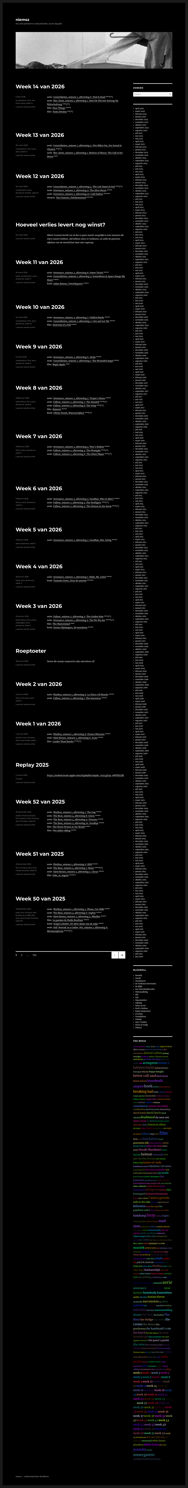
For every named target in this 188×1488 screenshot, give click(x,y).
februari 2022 (140, 246)
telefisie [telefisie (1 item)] (168, 1305)
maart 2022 (140, 243)
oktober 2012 (140, 553)
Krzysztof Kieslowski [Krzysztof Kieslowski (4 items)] (157, 1193)
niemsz (22, 19)
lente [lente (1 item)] (148, 1206)
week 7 (19, 453)
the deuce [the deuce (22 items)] (149, 1324)
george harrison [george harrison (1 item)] (155, 1143)
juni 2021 (139, 268)
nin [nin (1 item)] (158, 1248)
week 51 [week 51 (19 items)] (149, 1433)
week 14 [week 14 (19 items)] (152, 1386)
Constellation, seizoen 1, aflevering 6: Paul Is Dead (79, 97)
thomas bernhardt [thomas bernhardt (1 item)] (149, 1348)
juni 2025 (139, 136)
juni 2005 (139, 792)
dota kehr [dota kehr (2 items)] (137, 1125)
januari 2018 (140, 380)
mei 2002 (139, 893)
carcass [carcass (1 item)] (162, 1092)
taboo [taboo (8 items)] (164, 1301)
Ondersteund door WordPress (36, 1476)
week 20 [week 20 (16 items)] (141, 1394)
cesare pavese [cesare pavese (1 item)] (139, 1096)
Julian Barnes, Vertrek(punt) (68, 283)
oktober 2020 (140, 290)
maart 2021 (140, 276)
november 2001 (141, 910)
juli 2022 (138, 232)
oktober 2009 (140, 649)
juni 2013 (139, 531)
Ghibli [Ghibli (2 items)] (166, 1143)
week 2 (19, 701)
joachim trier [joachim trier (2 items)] (150, 1180)
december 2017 (141, 383)
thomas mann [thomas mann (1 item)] (139, 1352)
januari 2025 (140, 150)
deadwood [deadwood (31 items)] (147, 1117)
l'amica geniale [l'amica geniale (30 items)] (158, 1198)
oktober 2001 (140, 913)
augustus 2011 (141, 589)
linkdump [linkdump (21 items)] (139, 1215)
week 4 (19, 583)
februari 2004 (140, 836)
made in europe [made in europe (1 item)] (151, 1221)
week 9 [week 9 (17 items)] (137, 1381)
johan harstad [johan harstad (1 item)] (163, 1180)
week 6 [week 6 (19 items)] (147, 1377)
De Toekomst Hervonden (145, 984)
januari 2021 (140, 281)
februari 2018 (140, 377)
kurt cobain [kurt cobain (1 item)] (143, 1198)
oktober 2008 (140, 682)
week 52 (31, 821)
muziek (19, 779)
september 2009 (142, 652)
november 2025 (141, 122)
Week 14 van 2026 (40, 86)
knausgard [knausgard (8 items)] (139, 1193)
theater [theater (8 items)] (137, 1314)
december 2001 (141, 907)
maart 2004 (140, 833)
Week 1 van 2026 (38, 723)
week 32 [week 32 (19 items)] (159, 1407)
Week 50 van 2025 (40, 898)
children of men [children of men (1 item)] (162, 1096)
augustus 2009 (141, 655)
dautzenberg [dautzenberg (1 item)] (165, 1109)
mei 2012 (139, 564)
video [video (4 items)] (159, 1366)
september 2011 (141, 586)
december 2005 (141, 775)
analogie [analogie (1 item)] (144, 1057)
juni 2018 (139, 366)
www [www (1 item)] (164, 1445)
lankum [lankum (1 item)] (154, 1202)
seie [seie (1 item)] (165, 1277)
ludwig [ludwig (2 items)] (158, 1216)
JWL (137, 995)
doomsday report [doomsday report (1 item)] (162, 1121)
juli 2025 (138, 133)
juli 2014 (138, 495)
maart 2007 (140, 734)
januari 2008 (140, 707)
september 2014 (141, 490)
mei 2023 (139, 204)
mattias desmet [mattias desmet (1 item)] (163, 1227)
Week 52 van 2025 (40, 801)
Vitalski (138, 1019)
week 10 (28, 324)
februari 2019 (140, 344)
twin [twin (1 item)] (159, 1357)
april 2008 (139, 699)
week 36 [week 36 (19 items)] (163, 1411)
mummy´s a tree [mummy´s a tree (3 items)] (157, 1243)
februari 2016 (140, 443)
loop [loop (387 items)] (151, 1215)
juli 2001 (138, 921)
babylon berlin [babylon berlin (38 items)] (143, 1067)
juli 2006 (139, 756)
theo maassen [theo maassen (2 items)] (155, 1337)
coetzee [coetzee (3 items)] (141, 1102)
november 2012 (141, 550)
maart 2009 (140, 668)
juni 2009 (139, 660)
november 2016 (141, 419)
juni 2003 (139, 858)
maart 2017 (140, 408)
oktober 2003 (140, 847)
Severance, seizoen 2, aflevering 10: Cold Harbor (78, 194)
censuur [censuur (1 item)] (168, 1092)
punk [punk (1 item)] (165, 1266)
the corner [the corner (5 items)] (159, 1319)
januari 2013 (140, 545)
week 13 (23, 152)
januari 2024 (140, 183)
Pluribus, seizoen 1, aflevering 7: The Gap (74, 812)
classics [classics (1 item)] (142, 1099)
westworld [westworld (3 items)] (147, 1441)
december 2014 (141, 482)
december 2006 (141, 742)
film (29, 100)
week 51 (33, 870)
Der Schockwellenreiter (145, 989)
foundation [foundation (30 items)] (150, 1139)
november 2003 (141, 844)
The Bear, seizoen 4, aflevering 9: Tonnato (75, 819)
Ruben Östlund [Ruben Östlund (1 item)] (157, 1274)
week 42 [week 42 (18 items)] (153, 1420)
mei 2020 (139, 303)
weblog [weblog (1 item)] (168, 1369)
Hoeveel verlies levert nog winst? (60, 224)
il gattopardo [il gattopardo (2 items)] (139, 1170)
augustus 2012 (141, 559)
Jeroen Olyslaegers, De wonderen (70, 627)
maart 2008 (140, 701)
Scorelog (139, 1014)
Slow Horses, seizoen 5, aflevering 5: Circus (75, 871)
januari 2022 (140, 248)
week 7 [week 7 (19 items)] (156, 1377)
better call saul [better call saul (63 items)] (144, 1076)
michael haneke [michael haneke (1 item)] (154, 1230)
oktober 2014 (140, 487)
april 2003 (139, 863)
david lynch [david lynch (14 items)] (153, 1112)
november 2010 (141, 613)
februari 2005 (140, 803)
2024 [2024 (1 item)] (157, 1046)
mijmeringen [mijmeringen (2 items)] (139, 1236)
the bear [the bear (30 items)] (147, 1314)
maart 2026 (140, 111)
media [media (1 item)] (144, 1230)
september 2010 (141, 619)
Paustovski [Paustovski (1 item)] (158, 1262)
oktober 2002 (140, 880)
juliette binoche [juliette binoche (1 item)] (153, 1186)
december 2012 (141, 548)
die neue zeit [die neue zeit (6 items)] (162, 1117)
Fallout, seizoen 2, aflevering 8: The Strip (74, 405)
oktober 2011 (140, 583)
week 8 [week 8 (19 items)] (165, 1377)
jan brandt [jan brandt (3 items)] (163, 1173)
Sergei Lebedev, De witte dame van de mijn (75, 923)
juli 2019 (138, 331)
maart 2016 (140, 441)
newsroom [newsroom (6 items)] (150, 1247)
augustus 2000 (141, 951)
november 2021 (141, 254)
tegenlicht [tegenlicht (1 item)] (160, 1305)
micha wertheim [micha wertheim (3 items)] (148, 1233)
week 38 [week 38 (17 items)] (149, 1416)
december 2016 (141, 416)
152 (35, 955)
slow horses (25, 740)
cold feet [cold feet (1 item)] (148, 1102)
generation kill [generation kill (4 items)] (140, 1143)
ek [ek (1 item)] (153, 1128)
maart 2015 (140, 473)
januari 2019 (140, 347)
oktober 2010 (140, 616)
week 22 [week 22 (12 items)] (163, 1394)
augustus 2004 (141, 819)
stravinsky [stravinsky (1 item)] (137, 1302)
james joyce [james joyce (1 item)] (153, 1173)
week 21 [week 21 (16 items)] (152, 1394)
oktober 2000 (140, 946)
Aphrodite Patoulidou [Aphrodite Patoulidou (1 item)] (152, 1059)
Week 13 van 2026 (40, 135)
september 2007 (142, 718)
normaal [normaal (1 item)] (136, 1252)
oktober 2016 (140, 421)
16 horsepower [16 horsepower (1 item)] (139, 1046)
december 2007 (141, 710)
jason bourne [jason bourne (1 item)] (138, 1177)
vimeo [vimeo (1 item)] (165, 1366)
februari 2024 (140, 180)
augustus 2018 (141, 361)
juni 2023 (139, 202)
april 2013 (139, 537)
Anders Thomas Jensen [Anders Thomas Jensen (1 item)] (158, 1057)
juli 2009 (139, 657)
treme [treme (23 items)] (168, 1352)
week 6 (19, 505)
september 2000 (142, 948)
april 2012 (139, 567)
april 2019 (139, 339)
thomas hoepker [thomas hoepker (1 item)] (164, 1348)
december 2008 (141, 677)
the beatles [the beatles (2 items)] (159, 1315)
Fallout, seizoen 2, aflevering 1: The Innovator (77, 698)
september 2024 (142, 161)
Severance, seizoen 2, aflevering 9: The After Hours (79, 190)
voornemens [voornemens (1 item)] (145, 1369)
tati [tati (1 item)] (145, 1305)
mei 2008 (139, 696)
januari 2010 (140, 641)
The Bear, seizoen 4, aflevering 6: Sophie (74, 912)
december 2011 (141, 578)
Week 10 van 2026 (40, 307)
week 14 (29, 103)
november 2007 (141, 712)
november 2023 (141, 188)
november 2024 (141, 155)
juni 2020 (139, 301)
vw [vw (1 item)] (163, 1369)
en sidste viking (62, 830)
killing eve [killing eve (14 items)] (152, 1189)
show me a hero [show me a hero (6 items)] (155, 1288)
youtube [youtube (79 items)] (139, 1449)
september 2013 (141, 523)
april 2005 (139, 797)
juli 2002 (138, 888)
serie (23, 103)
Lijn (137, 997)
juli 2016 (138, 430)
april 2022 (139, 240)
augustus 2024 (141, 163)
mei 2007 (139, 729)
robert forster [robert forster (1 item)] (145, 1274)
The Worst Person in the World (69, 826)
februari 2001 (140, 935)
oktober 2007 (140, 715)
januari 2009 (140, 674)
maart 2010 (140, 635)
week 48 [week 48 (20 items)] (149, 1429)
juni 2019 (139, 333)
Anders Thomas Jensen (25, 816)
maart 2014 (140, 506)
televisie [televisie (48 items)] (139, 1310)
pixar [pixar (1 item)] (145, 1266)
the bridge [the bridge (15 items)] (146, 1319)
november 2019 (141, 320)
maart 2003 (140, 866)
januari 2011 (140, 608)
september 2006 (142, 751)
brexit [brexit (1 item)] (155, 1092)
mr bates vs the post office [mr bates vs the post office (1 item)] (161, 1240)
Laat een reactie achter (25, 107)
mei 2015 (139, 468)
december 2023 (141, 185)
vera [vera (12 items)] (144, 1365)
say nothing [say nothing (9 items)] (144, 1277)
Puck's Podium (141, 1008)
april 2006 (139, 764)
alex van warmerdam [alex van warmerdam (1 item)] (154, 1049)
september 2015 (141, 457)
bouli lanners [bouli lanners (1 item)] (164, 1087)
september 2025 (142, 128)
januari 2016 (140, 446)
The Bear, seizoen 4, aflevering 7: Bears (73, 868)
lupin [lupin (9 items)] (165, 1215)
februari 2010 (140, 638)
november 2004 (141, 811)
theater (28, 193)
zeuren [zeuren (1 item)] (149, 1450)
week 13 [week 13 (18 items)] (141, 1386)
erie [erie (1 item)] (164, 1128)
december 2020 (141, 284)
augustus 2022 (141, 229)
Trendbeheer (140, 1017)
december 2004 (141, 808)
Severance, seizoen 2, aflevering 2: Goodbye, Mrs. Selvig (82, 540)
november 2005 (141, 778)
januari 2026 (140, 117)
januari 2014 (140, 512)
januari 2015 (140, 479)
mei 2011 (138, 597)
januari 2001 (140, 937)
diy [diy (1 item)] (148, 1121)
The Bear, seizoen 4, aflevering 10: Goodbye (75, 823)
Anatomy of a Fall (62, 324)
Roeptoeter (31, 651)
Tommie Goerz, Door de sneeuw (69, 580)
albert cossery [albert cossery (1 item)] (139, 1049)
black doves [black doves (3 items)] (162, 1076)
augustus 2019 (141, 328)
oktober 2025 (140, 125)
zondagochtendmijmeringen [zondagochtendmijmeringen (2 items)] (147, 1459)
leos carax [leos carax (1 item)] (155, 1206)
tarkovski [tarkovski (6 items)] (138, 1305)
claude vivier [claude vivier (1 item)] (151, 1099)
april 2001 (139, 929)
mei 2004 (139, 828)
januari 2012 (140, 575)
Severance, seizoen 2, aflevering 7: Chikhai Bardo (78, 317)
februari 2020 (140, 312)
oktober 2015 (140, 454)
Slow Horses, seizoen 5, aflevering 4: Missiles (76, 916)
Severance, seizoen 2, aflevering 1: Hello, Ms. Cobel (79, 577)
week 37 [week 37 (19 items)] (138, 1416)
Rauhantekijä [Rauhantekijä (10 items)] (152, 1269)
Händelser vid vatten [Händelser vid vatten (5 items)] (160, 1166)
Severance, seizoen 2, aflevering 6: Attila (74, 357)
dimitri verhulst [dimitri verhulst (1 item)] (139, 1121)
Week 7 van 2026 (39, 436)
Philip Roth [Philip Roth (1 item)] (138, 1266)
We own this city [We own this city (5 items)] (156, 1437)
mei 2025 (139, 139)
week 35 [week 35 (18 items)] (152, 1411)
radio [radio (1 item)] (169, 1266)
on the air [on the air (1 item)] (146, 1255)
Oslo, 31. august (61, 875)
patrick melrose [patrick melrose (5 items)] (145, 1262)
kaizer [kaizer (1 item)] (162, 1186)
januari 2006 (140, 773)
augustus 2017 (141, 394)
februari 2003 (140, 869)
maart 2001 (140, 932)
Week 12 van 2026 (40, 176)
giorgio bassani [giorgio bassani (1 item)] (139, 1146)
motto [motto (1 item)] (135, 1240)
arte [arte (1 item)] (140, 1063)
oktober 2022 (140, 224)
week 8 (28, 404)
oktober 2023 (140, 191)
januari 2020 (140, 314)
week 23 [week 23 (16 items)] (138, 1398)
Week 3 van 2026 (39, 606)
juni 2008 (139, 693)
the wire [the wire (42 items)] (139, 1344)
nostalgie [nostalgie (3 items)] (145, 1252)
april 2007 (139, 731)
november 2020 (141, 287)
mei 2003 (139, 860)
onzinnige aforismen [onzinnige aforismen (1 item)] (159, 1255)
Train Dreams (60, 111)
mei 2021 (139, 270)
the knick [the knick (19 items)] (139, 1332)
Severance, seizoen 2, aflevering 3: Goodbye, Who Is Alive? (83, 499)
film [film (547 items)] (163, 1133)
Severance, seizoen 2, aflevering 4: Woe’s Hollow (78, 446)
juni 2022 (139, 235)
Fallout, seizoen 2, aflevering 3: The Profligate (77, 502)
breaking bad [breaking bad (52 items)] (143, 1091)
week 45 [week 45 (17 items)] (149, 1424)
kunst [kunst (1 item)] (135, 1198)
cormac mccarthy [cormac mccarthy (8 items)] (158, 1106)
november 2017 (141, 386)
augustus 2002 (141, 885)
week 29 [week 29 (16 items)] (163, 1403)
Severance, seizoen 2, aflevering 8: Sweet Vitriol (78, 272)
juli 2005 (138, 789)
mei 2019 (139, 336)
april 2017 (139, 405)
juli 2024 (138, 166)
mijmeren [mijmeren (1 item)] (161, 1233)
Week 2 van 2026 (39, 684)
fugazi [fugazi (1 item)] (160, 1139)
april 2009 (139, 666)
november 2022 (141, 221)
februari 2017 (140, 410)
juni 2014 (139, 498)
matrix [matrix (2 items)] (153, 1226)
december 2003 (141, 841)
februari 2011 (140, 605)
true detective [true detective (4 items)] (140, 1357)
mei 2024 (139, 172)
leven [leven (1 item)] (152, 1210)
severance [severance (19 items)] (139, 1288)
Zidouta (138, 1028)
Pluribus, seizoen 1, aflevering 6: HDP (72, 864)
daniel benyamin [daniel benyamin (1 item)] (152, 1109)
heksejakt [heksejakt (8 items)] (158, 1154)
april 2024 (139, 174)
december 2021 (141, 251)
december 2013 (141, 515)
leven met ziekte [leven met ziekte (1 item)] (162, 1210)
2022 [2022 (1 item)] (148, 1046)
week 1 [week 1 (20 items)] (137, 1373)
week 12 (35, 193)
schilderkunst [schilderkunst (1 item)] (157, 1277)
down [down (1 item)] (145, 1125)
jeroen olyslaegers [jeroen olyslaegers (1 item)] (152, 1177)
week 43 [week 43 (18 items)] (163, 1420)
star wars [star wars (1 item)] (143, 1297)
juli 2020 (138, 298)
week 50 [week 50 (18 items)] (138, 1433)
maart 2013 (139, 539)
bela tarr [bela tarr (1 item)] (145, 1072)
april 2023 (139, 207)
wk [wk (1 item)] (160, 1445)
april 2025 (139, 141)
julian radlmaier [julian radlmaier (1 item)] (139, 1186)
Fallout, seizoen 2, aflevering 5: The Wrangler (77, 450)
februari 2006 (141, 770)
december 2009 (141, 644)
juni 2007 (139, 726)
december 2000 (141, 940)
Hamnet (57, 409)
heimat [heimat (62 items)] (146, 1154)
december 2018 (141, 350)
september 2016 (142, 424)
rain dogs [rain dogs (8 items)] (138, 1269)
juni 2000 (139, 957)
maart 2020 (140, 309)
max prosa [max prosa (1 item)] (137, 1230)
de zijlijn (138, 986)
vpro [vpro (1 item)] (153, 1369)
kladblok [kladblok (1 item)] (162, 1190)
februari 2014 (140, 509)
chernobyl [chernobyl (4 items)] (150, 1095)
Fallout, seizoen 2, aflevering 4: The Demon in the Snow (82, 506)
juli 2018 (138, 364)
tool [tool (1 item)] (149, 1352)
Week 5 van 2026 (39, 529)
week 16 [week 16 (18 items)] (138, 1390)
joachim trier (21, 737)
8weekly (138, 975)
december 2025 (141, 119)
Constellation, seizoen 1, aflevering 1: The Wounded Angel (83, 360)
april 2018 (139, 372)
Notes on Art (140, 1006)
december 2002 (141, 874)
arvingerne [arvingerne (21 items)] (150, 1063)
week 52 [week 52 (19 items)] (160, 1433)
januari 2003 (140, 871)
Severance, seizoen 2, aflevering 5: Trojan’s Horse (79, 398)
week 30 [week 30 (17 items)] (138, 1407)
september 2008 (142, 685)
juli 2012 (138, 561)
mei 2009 (139, 663)
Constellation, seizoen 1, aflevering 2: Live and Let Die (81, 321)
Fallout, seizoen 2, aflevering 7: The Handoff (76, 402)
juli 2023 (138, 199)
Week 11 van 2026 (39, 262)
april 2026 (139, 108)
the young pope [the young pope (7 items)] (154, 1344)
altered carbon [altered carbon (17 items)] (152, 1053)
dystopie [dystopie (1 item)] (136, 1128)
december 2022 (141, 218)
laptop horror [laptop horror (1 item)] (163, 1202)
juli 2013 (138, 528)
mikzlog (138, 1003)
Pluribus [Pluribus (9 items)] (157, 1266)
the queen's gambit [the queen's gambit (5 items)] (159, 1340)
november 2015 (141, 452)
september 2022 (142, 226)
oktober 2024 (140, 158)
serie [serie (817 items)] (167, 1282)
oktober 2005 (140, 781)
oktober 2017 (140, 388)
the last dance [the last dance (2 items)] (152, 1333)
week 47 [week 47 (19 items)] (138, 1429)
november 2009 (141, 646)
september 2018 (141, 358)
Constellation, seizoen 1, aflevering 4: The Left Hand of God (84, 186)
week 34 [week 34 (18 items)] (141, 1411)
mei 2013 (139, 534)
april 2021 (139, 273)
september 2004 (142, 817)
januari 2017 (140, 413)
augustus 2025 (141, 130)
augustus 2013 (141, 526)
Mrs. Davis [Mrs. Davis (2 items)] (138, 1243)
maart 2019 (140, 342)
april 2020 (139, 306)
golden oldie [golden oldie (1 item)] (151, 1146)
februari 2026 (141, 114)
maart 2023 (140, 210)
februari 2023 (140, 213)
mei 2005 (139, 795)
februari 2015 (140, 476)
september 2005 (142, 784)
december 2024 (141, 152)
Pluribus (25, 698)
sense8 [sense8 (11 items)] (157, 1283)
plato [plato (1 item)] (150, 1266)
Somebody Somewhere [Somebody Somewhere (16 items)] (157, 1292)
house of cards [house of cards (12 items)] (152, 1162)
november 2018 (141, 353)
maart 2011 (139, 602)
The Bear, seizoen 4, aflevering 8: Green (74, 816)
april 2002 (139, 896)
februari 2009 (141, 671)
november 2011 (141, 581)
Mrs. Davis (32, 149)
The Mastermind (61, 624)
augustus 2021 (141, 262)
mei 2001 (139, 926)
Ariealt (138, 978)
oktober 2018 (140, 355)
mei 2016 (139, 435)
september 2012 (141, 556)
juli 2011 (138, 591)
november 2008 (141, 679)
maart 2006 (140, 767)
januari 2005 (140, 806)
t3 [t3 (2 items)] (160, 1302)
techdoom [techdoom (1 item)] (151, 1305)
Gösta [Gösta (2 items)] (159, 1146)
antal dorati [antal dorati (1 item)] (138, 1059)
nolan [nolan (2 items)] (169, 1248)
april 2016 (139, 438)
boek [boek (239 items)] (148, 1086)
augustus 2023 (141, 196)
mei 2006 (139, 762)
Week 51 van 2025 (40, 854)
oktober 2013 (140, 520)
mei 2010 (139, 630)
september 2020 (142, 292)
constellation (21, 100)
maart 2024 (140, 177)
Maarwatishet (141, 1000)
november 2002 (141, 877)
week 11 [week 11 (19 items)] (158, 1381)
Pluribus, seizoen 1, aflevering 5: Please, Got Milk (78, 909)
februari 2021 (140, 279)
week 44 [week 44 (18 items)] (138, 1424)
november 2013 (141, 517)
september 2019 (142, 325)
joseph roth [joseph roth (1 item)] (155, 1183)
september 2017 (141, 391)
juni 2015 (139, 465)
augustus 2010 (141, 622)
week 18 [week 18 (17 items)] (159, 1390)
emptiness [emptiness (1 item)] (158, 1128)
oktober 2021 (140, 257)
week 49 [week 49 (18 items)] (160, 1429)
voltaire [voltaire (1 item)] (136, 1369)
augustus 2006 (141, 753)
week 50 (19, 921)
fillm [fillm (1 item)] (157, 1134)
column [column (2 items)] (156, 1102)
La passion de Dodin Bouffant (68, 920)
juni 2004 (139, 825)
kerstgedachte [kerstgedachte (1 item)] (139, 1190)
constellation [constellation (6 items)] (140, 1106)
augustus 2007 (141, 720)
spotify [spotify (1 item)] (136, 1297)
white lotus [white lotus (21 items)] (151, 1444)
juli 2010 (138, 624)
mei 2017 (139, 402)
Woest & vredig (141, 1025)
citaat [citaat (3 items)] (136, 1099)
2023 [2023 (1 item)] (153, 1046)
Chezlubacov (140, 981)
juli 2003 (138, 855)
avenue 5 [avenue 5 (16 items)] (163, 1063)
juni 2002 (139, 891)
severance (20, 193)
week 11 (28, 279)
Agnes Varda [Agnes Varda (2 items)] (166, 1046)
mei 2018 (139, 369)
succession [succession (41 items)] (151, 1301)
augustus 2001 (141, 918)
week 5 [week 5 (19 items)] (137, 1377)
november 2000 (141, 943)
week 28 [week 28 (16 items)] (153, 1403)
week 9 (28, 363)
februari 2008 (140, 704)
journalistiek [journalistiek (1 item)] (166, 1183)
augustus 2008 (141, 688)
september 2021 (141, 259)
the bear (24, 821)
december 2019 (141, 317)
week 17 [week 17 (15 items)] (149, 1390)
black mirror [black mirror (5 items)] (140, 1081)
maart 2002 (140, 899)
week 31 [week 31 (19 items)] (149, 1407)
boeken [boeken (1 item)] (156, 1087)
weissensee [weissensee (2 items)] (141, 1437)
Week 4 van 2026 (39, 566)
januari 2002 (140, 904)
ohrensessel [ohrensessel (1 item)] (159, 1252)
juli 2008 (138, 690)
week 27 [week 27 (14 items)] (142, 1403)
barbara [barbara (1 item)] (158, 1068)
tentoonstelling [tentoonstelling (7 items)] (163, 1310)
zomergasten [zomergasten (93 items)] (143, 1455)
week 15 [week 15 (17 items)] (162, 1386)
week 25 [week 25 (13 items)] (160, 1398)
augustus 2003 (141, 852)
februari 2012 (140, 572)
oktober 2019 (140, 323)
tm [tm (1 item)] (146, 1352)
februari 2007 (140, 737)
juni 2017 (139, 399)
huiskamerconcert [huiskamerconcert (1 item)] (141, 1166)
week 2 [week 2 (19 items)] (146, 1373)
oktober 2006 (140, 748)
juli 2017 (138, 397)
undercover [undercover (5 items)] (154, 1361)
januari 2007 (140, 740)
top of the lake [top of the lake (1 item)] (157, 1352)
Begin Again (59, 364)
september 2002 (142, 882)
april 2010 (139, 633)
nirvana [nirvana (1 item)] (163, 1248)
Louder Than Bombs (63, 741)
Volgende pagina (122, 958)
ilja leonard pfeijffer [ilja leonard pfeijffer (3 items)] (155, 1169)
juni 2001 (139, 924)
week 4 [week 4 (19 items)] (164, 1373)
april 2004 (139, 830)
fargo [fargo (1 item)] (152, 1134)
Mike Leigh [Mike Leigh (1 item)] (150, 1236)
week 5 (33, 543)
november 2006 (141, 745)
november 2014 (141, 484)
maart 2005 (140, 800)
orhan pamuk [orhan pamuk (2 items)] (139, 1258)
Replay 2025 (32, 765)
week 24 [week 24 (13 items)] (149, 1398)
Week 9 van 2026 (39, 346)
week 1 (34, 740)
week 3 (28, 625)
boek (18, 276)
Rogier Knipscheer (143, 1011)
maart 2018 (140, 375)
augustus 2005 (141, 786)
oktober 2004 (140, 814)
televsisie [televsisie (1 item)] (150, 1310)
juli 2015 (138, 462)
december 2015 (141, 449)
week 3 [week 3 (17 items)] (155, 1373)
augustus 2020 (141, 295)
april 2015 (139, 471)
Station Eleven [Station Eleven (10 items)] (156, 1296)
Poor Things (59, 108)
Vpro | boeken (141, 1022)
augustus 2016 (141, 427)
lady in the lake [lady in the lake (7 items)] (142, 1202)
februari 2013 (140, 542)
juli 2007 (138, 723)
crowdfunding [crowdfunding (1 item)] (139, 1109)
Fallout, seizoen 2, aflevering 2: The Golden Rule (78, 616)
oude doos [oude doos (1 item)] (150, 1259)
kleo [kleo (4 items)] (169, 1189)
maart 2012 (140, 570)
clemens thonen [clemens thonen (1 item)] (164, 1099)
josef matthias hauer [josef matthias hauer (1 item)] (141, 1183)
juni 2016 (139, 432)
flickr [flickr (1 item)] (135, 1139)
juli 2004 (138, 822)
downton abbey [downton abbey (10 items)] (157, 1124)
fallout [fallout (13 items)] (146, 1133)
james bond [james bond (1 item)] (143, 1173)
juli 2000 (138, 954)
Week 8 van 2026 (39, 388)
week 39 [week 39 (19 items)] (160, 1416)
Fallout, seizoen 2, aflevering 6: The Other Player (78, 454)
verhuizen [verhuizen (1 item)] (152, 1366)
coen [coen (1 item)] (135, 1102)
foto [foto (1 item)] (140, 1139)
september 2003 (142, 849)
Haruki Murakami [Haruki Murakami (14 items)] (150, 1149)
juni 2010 (139, 627)
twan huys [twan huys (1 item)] (152, 1357)
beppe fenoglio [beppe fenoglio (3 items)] (156, 1071)
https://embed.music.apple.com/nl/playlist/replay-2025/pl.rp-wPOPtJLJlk (85, 775)
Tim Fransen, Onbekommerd (71, 197)
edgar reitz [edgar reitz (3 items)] (146, 1128)
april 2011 (139, 600)
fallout (23, 402)
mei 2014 (139, 501)
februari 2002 (140, 902)
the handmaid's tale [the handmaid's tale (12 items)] (158, 1328)
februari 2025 (140, 147)
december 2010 (141, 611)
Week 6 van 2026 (39, 488)
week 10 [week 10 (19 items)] (148, 1381)
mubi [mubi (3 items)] (145, 1243)
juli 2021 (138, 265)
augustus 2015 (141, 460)
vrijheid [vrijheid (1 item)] (158, 1369)
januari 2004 (140, 839)
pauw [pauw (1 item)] (166, 1262)
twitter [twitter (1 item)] (145, 1362)
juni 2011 (139, 594)
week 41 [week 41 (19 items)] (142, 1420)
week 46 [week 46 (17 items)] (160, 1424)
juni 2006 (139, 759)
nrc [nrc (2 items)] (151, 1252)
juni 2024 (139, 169)
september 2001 (141, 915)
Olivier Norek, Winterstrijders (69, 413)
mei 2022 (139, 237)
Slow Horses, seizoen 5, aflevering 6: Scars (75, 737)
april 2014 (139, 504)
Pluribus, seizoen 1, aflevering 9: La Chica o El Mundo (80, 694)
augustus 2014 (141, 493)
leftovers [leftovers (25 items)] (139, 1206)
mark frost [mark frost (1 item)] (145, 1227)
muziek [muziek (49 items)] (138, 1247)
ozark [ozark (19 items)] (158, 1258)
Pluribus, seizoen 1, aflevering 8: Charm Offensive (79, 734)
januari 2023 (140, 215)
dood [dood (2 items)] (152, 1121)
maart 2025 (140, 144)
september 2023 (142, 194)
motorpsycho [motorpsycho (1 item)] (161, 1236)
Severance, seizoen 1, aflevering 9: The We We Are (79, 620)
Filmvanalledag (141, 992)
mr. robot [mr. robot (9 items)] (144, 1239)
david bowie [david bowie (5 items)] (139, 1113)
